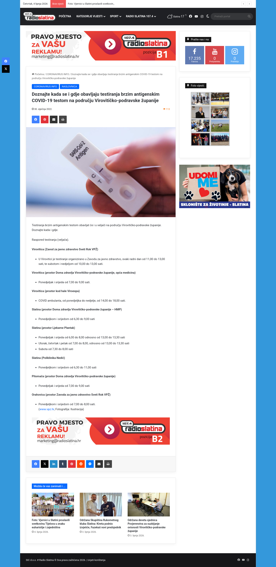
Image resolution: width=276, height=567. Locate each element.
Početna (38, 74)
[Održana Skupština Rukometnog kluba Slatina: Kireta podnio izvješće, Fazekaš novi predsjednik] (101, 504)
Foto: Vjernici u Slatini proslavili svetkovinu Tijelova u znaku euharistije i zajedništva (51, 524)
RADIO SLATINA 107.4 (139, 16)
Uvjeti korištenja (96, 560)
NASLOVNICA (69, 86)
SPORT (114, 16)
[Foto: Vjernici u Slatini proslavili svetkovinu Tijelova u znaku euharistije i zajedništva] (53, 504)
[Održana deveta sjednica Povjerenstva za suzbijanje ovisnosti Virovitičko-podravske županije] (149, 504)
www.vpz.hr (46, 409)
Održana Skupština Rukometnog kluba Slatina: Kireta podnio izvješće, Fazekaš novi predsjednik (100, 524)
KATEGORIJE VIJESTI (89, 16)
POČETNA (65, 16)
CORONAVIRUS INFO (57, 74)
